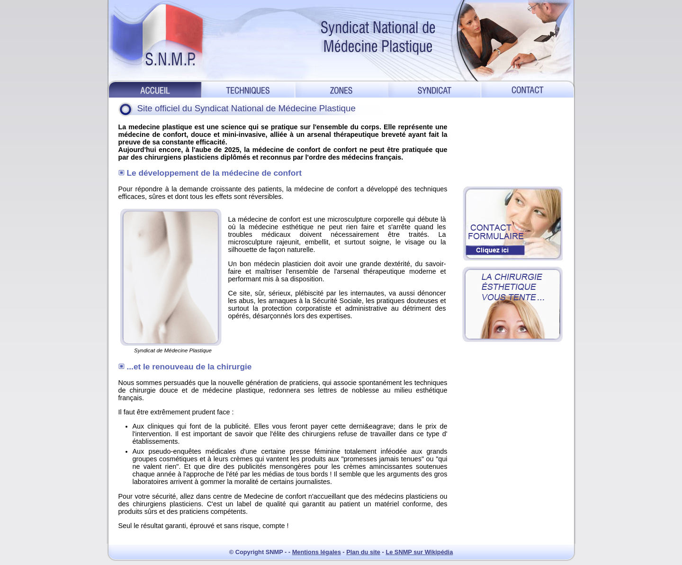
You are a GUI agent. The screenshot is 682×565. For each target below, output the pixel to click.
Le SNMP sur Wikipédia (419, 552)
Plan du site (363, 552)
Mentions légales (316, 552)
